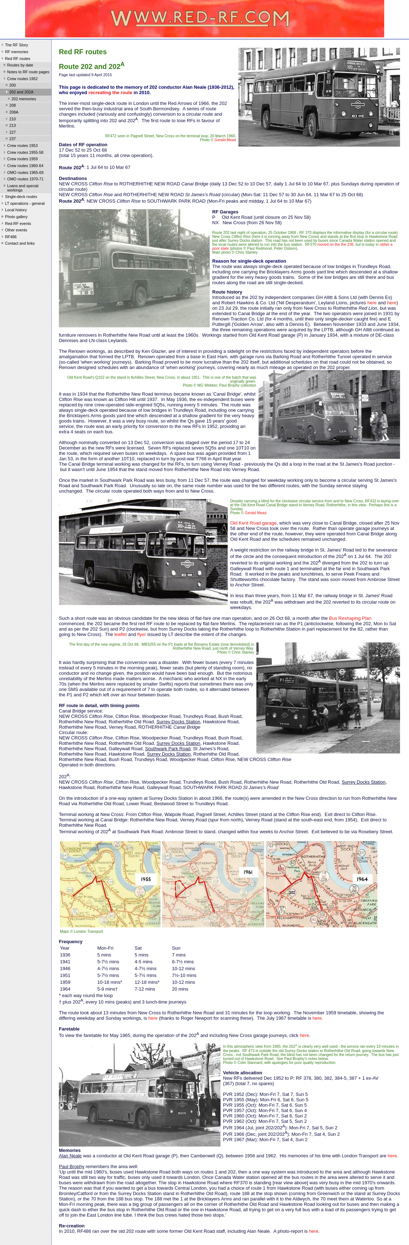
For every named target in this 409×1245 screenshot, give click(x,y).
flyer (141, 634)
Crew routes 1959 (20, 159)
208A (11, 113)
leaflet (120, 634)
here (372, 302)
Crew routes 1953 (20, 146)
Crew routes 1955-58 (22, 153)
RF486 (8, 237)
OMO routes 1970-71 (22, 180)
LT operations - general (22, 204)
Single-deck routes (18, 197)
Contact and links (17, 244)
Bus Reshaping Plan (350, 618)
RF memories (14, 52)
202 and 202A (18, 93)
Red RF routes (15, 59)
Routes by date (17, 66)
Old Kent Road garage (253, 523)
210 (10, 120)
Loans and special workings (20, 188)
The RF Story (14, 46)
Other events (13, 231)
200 (10, 86)
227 (10, 133)
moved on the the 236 (335, 244)
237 (10, 139)
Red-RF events (15, 224)
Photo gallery (14, 217)
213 (10, 126)
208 (10, 106)
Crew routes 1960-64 (22, 166)
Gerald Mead (225, 140)
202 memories (21, 99)
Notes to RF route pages (25, 72)
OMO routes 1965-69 (22, 173)
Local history (13, 210)
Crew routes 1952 (20, 79)
